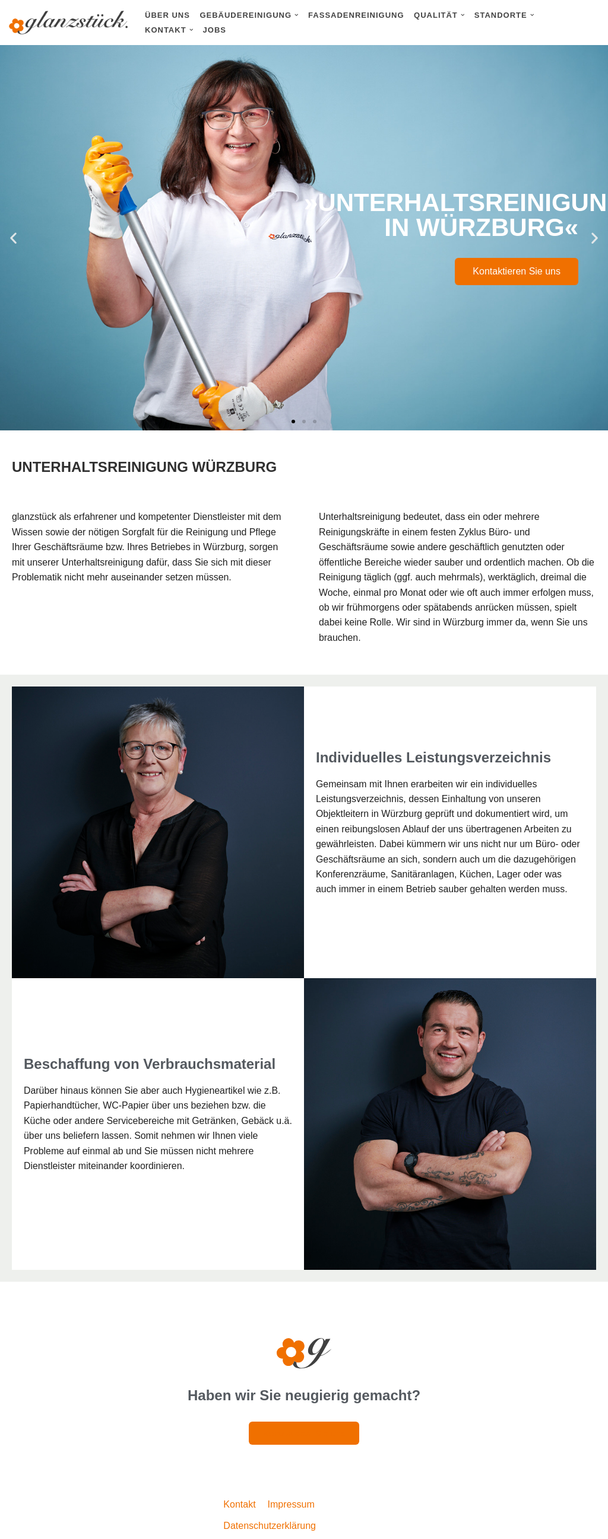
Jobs (214, 29)
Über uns (167, 15)
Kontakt (239, 1505)
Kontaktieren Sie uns (516, 271)
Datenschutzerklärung (269, 1527)
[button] (296, 15)
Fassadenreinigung (356, 15)
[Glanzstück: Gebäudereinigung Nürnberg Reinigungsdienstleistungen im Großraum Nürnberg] (68, 22)
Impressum (291, 1505)
